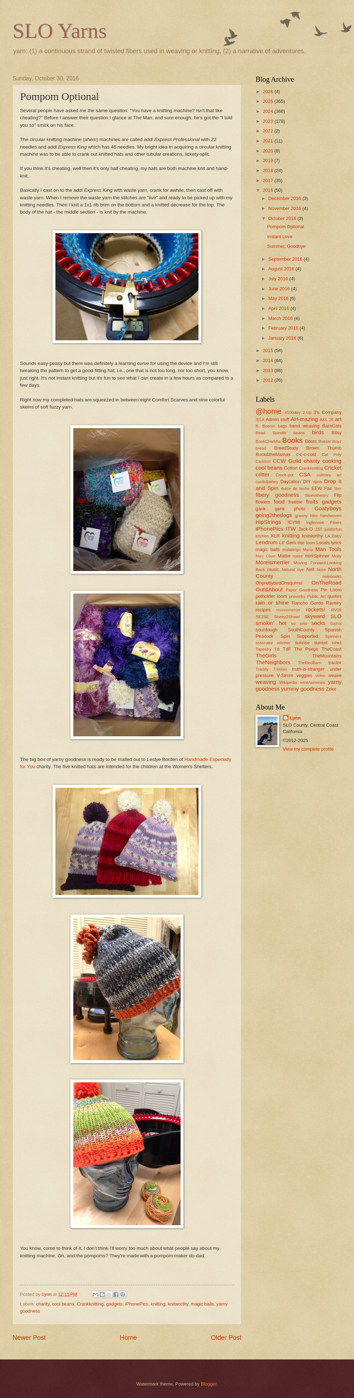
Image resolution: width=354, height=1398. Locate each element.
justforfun (332, 529)
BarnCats (331, 426)
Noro (321, 569)
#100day (292, 412)
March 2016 (281, 318)
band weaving (305, 426)
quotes (334, 596)
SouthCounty (301, 629)
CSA (305, 474)
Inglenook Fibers (323, 522)
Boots (311, 441)
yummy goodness (302, 689)
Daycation (290, 481)
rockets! (315, 609)
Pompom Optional (285, 226)
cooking (332, 461)
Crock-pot (285, 475)
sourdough (266, 629)
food (279, 501)
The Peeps (306, 649)
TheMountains (326, 655)
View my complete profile (308, 749)
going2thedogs (274, 515)
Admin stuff (277, 419)
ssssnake (264, 643)
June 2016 (279, 288)
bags (282, 426)
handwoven (330, 515)
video (320, 675)
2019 (268, 160)
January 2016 (283, 338)
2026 (268, 91)
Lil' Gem (287, 542)
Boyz (336, 441)
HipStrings (268, 522)
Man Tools (328, 549)
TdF (287, 649)
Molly (336, 556)
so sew (299, 623)
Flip (337, 495)
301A (260, 420)
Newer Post (29, 1337)
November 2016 (285, 208)
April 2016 (279, 308)
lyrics (336, 542)
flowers (263, 502)
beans (299, 433)
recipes (263, 609)
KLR (275, 535)
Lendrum (266, 542)
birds (318, 432)
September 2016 (286, 259)
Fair (328, 488)
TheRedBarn (309, 663)
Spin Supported (299, 636)
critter (263, 474)
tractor (335, 662)
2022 (268, 131)
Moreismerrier (273, 562)
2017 (268, 180)
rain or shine (272, 603)
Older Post (226, 1337)
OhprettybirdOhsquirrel (279, 583)
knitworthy (178, 1304)
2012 (268, 380)
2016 (268, 190)
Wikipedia (288, 682)
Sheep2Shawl (287, 617)
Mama (308, 550)
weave (334, 675)
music (273, 569)
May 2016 (279, 298)
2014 (268, 360)
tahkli (336, 643)
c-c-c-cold (306, 454)
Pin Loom (331, 589)
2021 (268, 141)
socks (318, 623)
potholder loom (271, 596)
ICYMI (293, 522)
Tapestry (263, 649)
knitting (158, 1304)
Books (292, 440)
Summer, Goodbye (286, 246)
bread (261, 448)
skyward (315, 616)
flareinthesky (316, 495)
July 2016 (278, 278)
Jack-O (305, 529)
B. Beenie (265, 426)
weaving (266, 682)
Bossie (324, 441)
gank (261, 508)
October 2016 (283, 218)
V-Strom (285, 675)
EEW (316, 488)
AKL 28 (327, 419)
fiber (337, 489)
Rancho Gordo (307, 603)
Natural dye (293, 569)
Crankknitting (90, 1304)
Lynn (295, 718)
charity (42, 1304)
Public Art (316, 596)
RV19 (336, 610)
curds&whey (267, 482)
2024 (268, 111)
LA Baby (333, 536)
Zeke (331, 689)
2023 (268, 121)
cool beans (63, 1304)
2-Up (307, 412)
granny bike (306, 515)
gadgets (114, 1304)
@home (268, 411)
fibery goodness (277, 495)
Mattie (284, 555)
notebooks (332, 576)
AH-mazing (304, 419)
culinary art (329, 475)
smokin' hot (271, 623)
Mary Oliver (266, 556)
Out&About (269, 589)
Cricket (332, 468)
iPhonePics (136, 1304)
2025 (268, 101)
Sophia (335, 624)
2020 (268, 151)
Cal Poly (331, 454)
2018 (268, 170)
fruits (312, 501)
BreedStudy (286, 448)
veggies (304, 675)
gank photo (290, 508)
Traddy (262, 669)
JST (319, 529)
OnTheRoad (326, 583)
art (338, 419)
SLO (335, 616)
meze (298, 556)
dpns (317, 482)
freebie (296, 502)
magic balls (202, 1304)
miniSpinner (317, 555)
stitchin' (284, 643)
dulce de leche (295, 488)
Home (128, 1337)
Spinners (333, 636)
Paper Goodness (302, 590)
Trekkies (280, 669)
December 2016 (285, 198)
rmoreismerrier (288, 610)
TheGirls (266, 655)
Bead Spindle (271, 433)
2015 (268, 350)
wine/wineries (312, 682)
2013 (268, 370)
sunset (321, 642)
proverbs (297, 596)
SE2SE (262, 617)
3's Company (327, 412)
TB (277, 649)
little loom (306, 543)
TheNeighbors (273, 662)
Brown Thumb (323, 448)
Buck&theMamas (273, 454)
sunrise (302, 642)
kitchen (262, 536)
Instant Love (279, 236)
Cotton (291, 468)
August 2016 (281, 268)
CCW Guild (286, 461)
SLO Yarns (60, 30)
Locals (323, 542)
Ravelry (333, 603)
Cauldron (263, 462)
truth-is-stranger (308, 669)
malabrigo (291, 549)
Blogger (209, 1384)
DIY (306, 481)
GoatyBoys (328, 508)
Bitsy (336, 432)
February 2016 (283, 328)
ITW (291, 529)
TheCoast (331, 649)
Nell (310, 569)
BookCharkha (268, 441)
